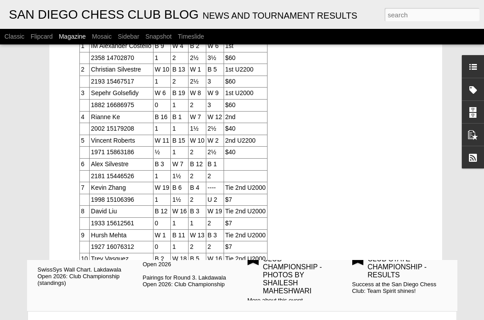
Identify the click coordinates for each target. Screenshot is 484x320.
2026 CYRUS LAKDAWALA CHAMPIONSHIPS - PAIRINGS (190, 169)
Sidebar (128, 36)
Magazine (72, 36)
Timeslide (191, 36)
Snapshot (159, 36)
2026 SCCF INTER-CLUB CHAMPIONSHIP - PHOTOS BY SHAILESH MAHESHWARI (294, 271)
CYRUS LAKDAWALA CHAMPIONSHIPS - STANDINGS (87, 165)
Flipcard (42, 36)
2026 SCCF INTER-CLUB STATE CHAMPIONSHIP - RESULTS (399, 263)
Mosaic (101, 36)
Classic (14, 36)
